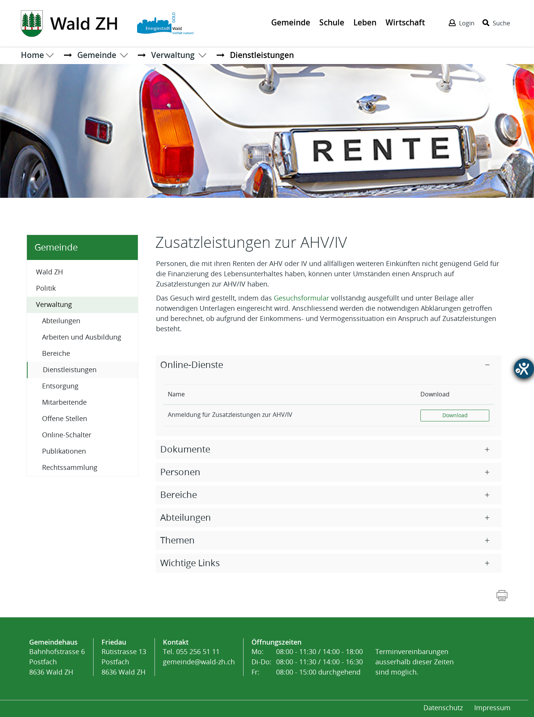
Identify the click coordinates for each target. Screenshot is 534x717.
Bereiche (56, 353)
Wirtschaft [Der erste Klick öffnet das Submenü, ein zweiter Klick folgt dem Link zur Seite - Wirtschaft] (405, 22)
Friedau (113, 642)
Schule (331, 22)
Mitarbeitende (64, 402)
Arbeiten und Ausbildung (81, 337)
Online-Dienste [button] (191, 365)
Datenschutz (443, 708)
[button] (96, 55)
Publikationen (64, 451)
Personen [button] (180, 472)
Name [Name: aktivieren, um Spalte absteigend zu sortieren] (176, 394)
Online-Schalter (66, 435)
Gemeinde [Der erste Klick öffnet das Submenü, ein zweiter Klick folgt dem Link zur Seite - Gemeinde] (290, 22)
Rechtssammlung (69, 467)
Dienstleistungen (89, 369)
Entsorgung (60, 386)
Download (465, 415)
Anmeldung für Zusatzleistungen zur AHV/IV (230, 414)
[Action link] (70, 23)
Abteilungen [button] (185, 517)
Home (32, 55)
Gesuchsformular (302, 298)
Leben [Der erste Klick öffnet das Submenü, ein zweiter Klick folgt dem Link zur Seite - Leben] (364, 22)
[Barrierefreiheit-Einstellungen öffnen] (524, 368)
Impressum (492, 708)
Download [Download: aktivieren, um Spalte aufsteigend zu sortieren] (435, 394)
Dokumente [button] (185, 449)
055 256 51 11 (198, 652)
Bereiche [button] (178, 495)
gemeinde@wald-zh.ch (199, 662)
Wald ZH (49, 272)
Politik (46, 288)
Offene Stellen (64, 419)
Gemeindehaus (53, 642)
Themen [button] (177, 540)
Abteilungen (61, 321)
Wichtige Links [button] (190, 563)
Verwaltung (54, 305)
